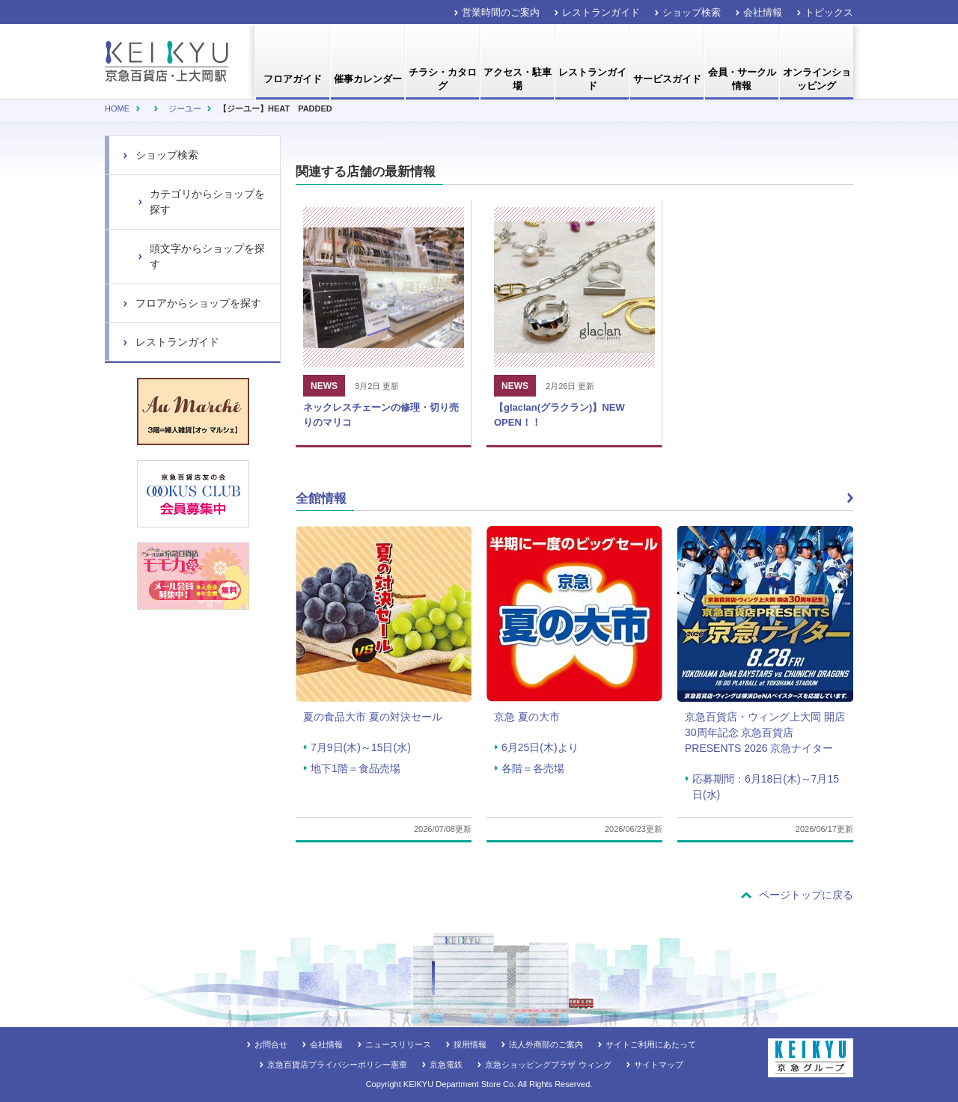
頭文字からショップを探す (207, 256)
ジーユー (185, 108)
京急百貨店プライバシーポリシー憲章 (337, 1064)
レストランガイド (601, 12)
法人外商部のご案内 (546, 1044)
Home (117, 108)
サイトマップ (658, 1064)
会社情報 (762, 12)
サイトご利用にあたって (650, 1044)
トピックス (829, 12)
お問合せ (270, 1044)
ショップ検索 (691, 12)
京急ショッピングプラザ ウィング (548, 1064)
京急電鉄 (446, 1064)
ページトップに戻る (806, 895)
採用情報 (470, 1044)
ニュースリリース (398, 1044)
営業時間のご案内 (501, 12)
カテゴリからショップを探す (207, 201)
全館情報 (321, 499)
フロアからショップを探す (198, 303)
